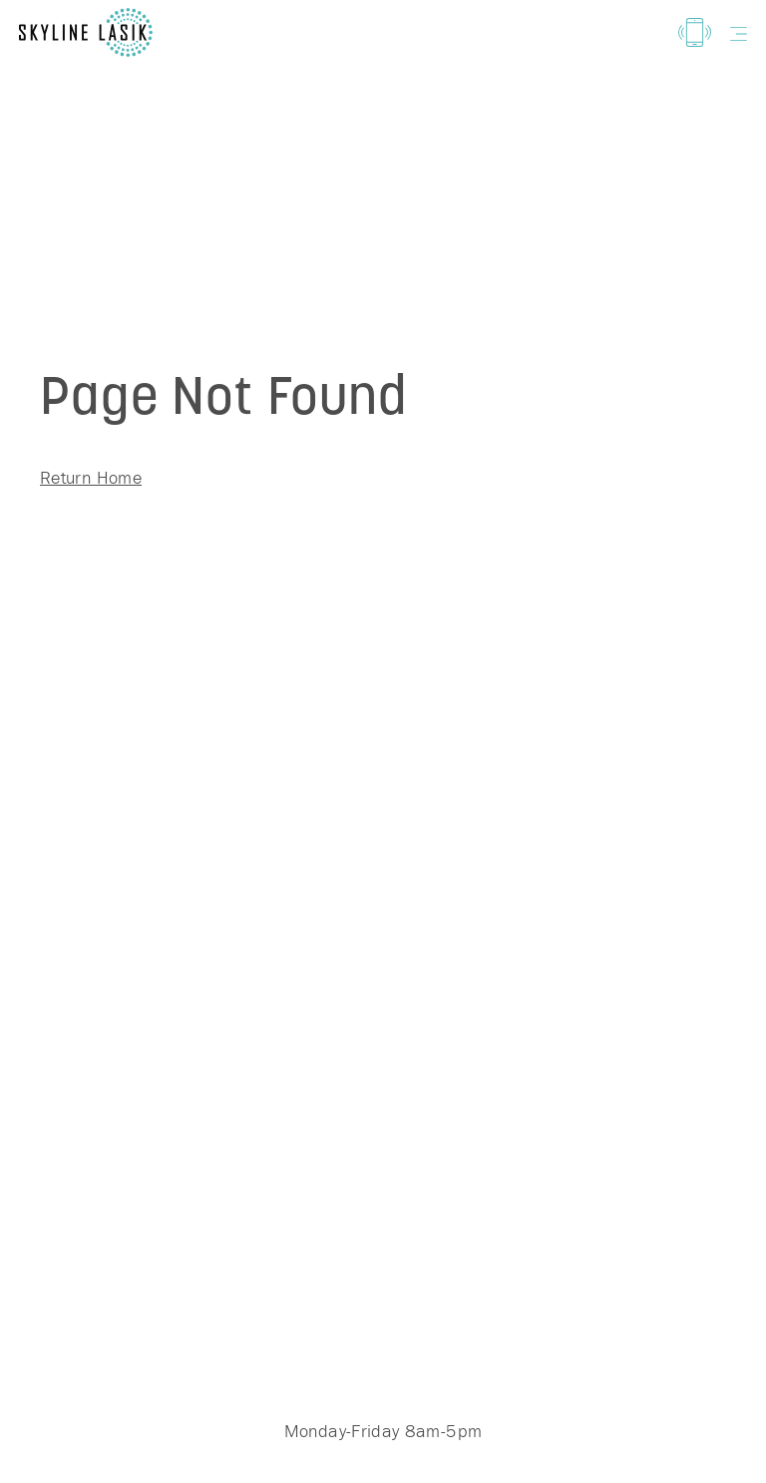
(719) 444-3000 (383, 1268)
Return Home (91, 477)
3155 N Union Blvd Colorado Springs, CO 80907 (474, 1344)
